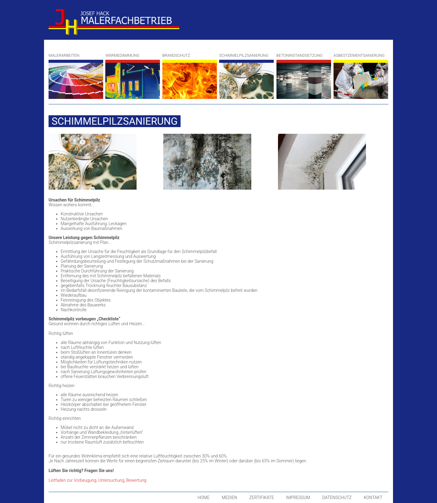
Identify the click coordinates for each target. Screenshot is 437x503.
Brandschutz (189, 76)
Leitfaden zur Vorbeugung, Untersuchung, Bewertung (97, 480)
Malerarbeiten (76, 76)
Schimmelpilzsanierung (246, 76)
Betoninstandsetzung (303, 76)
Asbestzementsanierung (361, 76)
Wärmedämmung (132, 76)
